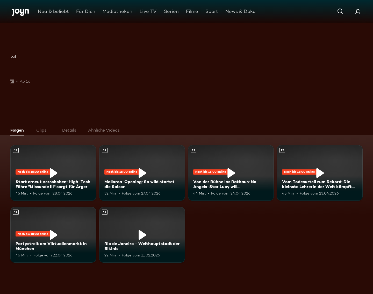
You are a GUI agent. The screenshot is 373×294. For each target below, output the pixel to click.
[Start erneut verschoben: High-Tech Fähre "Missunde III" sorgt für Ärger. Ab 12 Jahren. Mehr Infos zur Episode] (53, 173)
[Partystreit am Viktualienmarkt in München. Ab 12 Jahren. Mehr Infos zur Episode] (53, 235)
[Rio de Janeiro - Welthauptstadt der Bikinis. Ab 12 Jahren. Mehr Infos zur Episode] (142, 235)
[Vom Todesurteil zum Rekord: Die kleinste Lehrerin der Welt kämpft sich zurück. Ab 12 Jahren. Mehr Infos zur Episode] (320, 173)
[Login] (358, 11)
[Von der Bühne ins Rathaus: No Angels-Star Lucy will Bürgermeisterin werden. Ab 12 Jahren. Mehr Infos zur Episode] (231, 173)
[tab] (18, 130)
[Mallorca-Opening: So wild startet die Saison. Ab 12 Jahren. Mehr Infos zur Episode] (142, 173)
